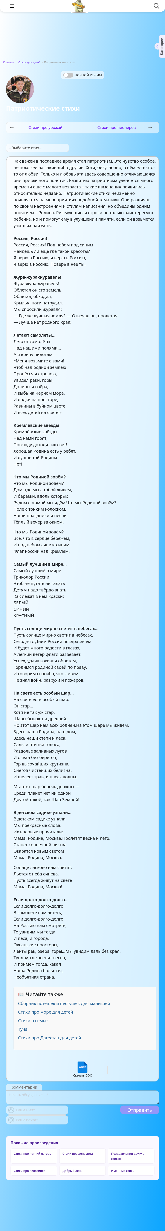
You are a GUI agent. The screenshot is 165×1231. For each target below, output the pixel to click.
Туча (23, 1029)
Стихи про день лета (78, 1154)
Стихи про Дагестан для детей (49, 1038)
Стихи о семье (32, 1020)
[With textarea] (82, 1097)
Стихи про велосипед (30, 1171)
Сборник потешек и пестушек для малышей (64, 1003)
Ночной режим (88, 75)
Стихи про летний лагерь (32, 1154)
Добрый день (72, 1171)
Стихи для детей (29, 62)
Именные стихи (122, 1171)
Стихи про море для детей (45, 1012)
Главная (8, 62)
